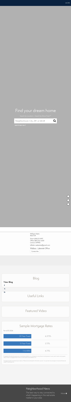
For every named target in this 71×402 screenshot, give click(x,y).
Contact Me (35, 251)
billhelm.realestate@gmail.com (40, 245)
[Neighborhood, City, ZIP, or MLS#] (35, 120)
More (67, 3)
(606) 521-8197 (38, 239)
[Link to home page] (2, 3)
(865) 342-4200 (39, 241)
